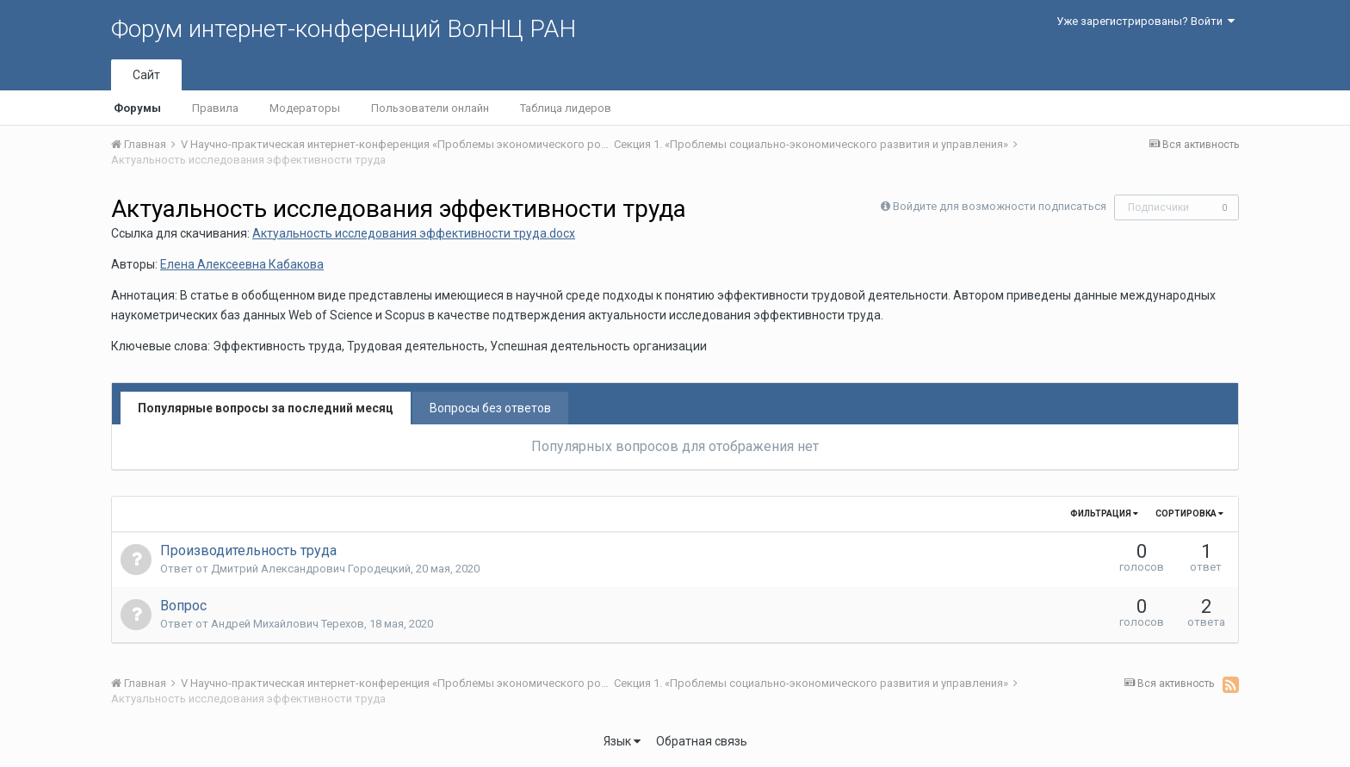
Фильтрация (1104, 513)
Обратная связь (701, 741)
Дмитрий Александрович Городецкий (311, 568)
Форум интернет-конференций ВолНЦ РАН (343, 29)
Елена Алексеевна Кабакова (242, 264)
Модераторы (304, 108)
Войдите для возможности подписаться (999, 206)
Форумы (137, 108)
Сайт (146, 75)
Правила (215, 108)
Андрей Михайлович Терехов (287, 623)
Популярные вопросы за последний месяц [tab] (265, 408)
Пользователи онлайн (430, 108)
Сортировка (1189, 513)
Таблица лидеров (565, 108)
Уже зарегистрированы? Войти (1145, 21)
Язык (622, 741)
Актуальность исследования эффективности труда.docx (413, 233)
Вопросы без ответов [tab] (490, 408)
